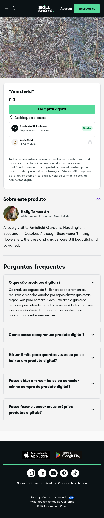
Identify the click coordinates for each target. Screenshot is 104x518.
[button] (7, 8)
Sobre (21, 483)
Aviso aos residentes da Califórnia (52, 501)
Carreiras (35, 483)
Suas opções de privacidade (52, 497)
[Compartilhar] (98, 199)
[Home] (46, 8)
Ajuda (49, 483)
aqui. (28, 180)
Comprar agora (52, 109)
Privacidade (65, 483)
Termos (82, 483)
